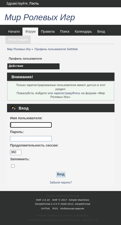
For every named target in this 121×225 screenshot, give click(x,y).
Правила (48, 31)
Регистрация (18, 40)
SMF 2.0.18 (43, 199)
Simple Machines (79, 199)
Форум (30, 31)
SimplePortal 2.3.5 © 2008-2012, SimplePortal (62, 203)
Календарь (83, 31)
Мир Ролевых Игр (40, 17)
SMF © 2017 (59, 199)
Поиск (65, 31)
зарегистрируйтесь (67, 93)
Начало (14, 31)
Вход (101, 31)
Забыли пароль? (61, 182)
